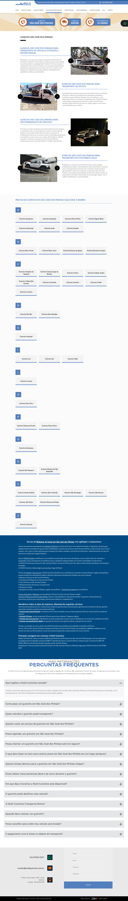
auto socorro (37, 573)
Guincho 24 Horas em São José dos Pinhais (33, 597)
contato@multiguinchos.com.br (30, 868)
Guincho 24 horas (26, 616)
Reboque (36, 594)
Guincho (33, 898)
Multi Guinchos (29, 558)
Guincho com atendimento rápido (31, 621)
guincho (28, 573)
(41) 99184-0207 (107, 2)
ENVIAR (88, 885)
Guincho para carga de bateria (30, 611)
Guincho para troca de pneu (29, 619)
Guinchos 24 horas (51, 546)
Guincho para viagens (69, 589)
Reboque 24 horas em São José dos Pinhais (55, 541)
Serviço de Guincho (25, 594)
